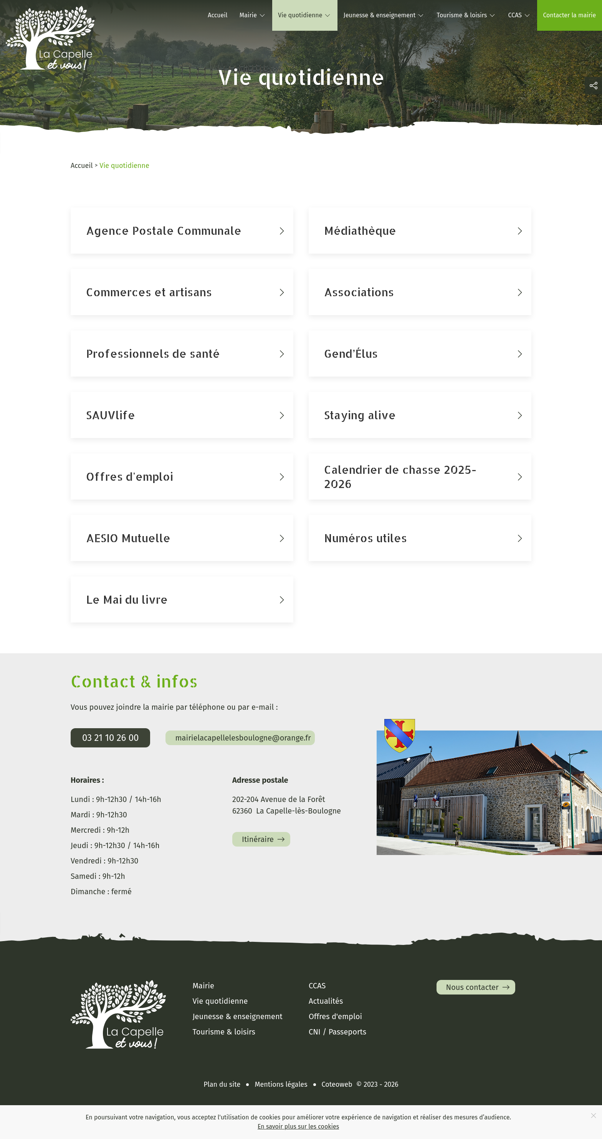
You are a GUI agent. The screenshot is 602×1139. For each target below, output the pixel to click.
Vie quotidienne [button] (304, 15)
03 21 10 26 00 (110, 737)
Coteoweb (337, 1084)
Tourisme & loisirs (224, 1031)
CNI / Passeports (337, 1031)
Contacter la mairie (569, 15)
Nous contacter (478, 987)
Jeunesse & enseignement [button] (384, 15)
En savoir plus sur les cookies (298, 1126)
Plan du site (221, 1084)
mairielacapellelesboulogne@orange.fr (243, 737)
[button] (593, 85)
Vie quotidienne (220, 1001)
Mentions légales (281, 1084)
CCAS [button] (519, 15)
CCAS (317, 985)
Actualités (326, 1001)
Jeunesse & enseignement (238, 1016)
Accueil (217, 15)
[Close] (593, 1115)
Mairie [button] (253, 15)
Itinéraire (264, 839)
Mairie (203, 985)
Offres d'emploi (335, 1016)
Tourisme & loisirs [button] (466, 15)
